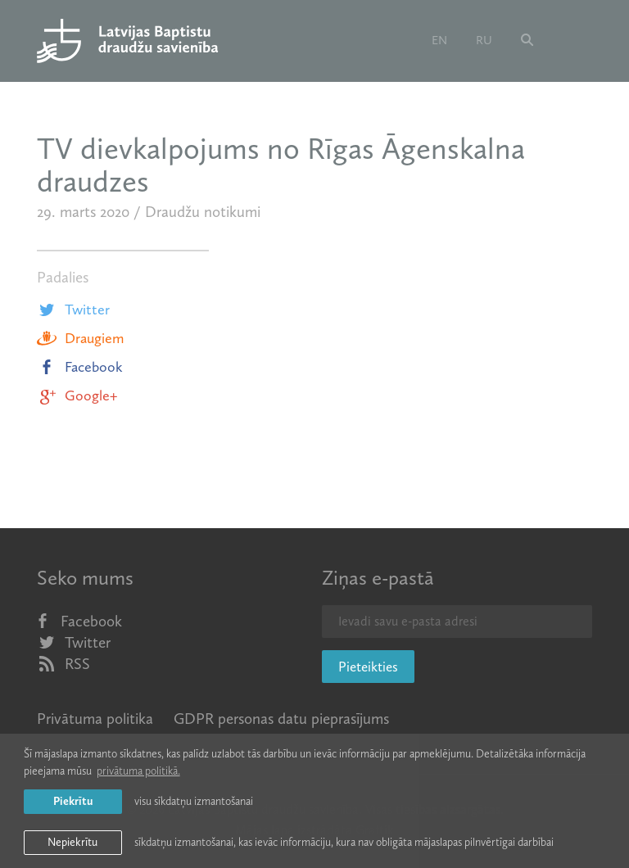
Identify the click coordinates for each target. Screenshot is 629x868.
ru (484, 40)
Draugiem (80, 338)
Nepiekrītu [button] (72, 842)
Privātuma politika (95, 718)
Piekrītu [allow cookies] (73, 801)
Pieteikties (368, 666)
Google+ (77, 395)
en (439, 40)
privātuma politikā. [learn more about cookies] (138, 771)
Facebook (80, 367)
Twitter (73, 309)
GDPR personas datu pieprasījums (281, 718)
